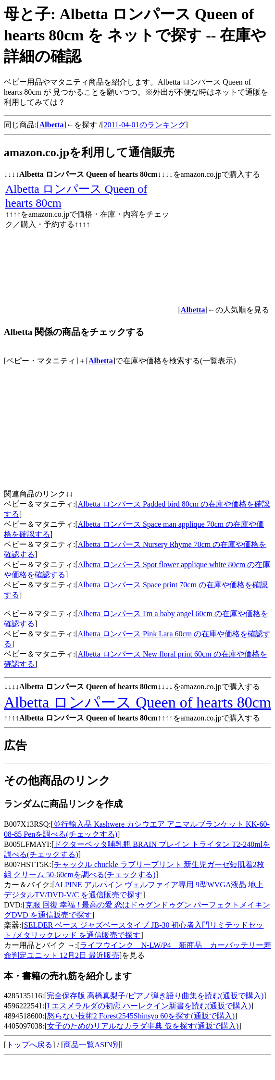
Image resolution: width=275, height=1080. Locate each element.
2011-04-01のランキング (145, 125)
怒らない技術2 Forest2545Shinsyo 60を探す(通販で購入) (141, 1016)
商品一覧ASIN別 (91, 1045)
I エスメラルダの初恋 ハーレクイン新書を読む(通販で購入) (149, 1006)
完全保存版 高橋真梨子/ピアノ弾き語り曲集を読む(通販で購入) (155, 996)
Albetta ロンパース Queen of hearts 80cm (137, 702)
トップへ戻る (29, 1045)
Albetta (100, 361)
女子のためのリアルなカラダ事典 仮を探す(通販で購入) (143, 1026)
